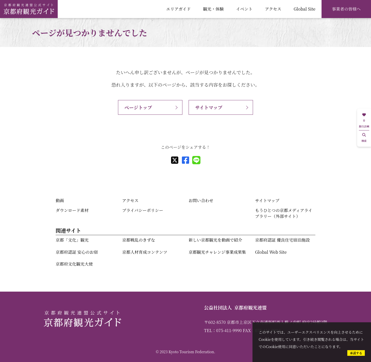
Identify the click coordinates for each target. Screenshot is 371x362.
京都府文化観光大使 (74, 264)
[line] (196, 160)
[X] (175, 160)
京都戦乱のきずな (138, 240)
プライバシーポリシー (142, 210)
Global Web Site (270, 252)
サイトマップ (208, 107)
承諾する (356, 353)
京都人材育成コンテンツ (144, 252)
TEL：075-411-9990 (223, 330)
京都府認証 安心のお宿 (77, 252)
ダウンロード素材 (72, 210)
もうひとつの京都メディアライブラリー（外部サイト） (283, 213)
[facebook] (185, 160)
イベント (244, 9)
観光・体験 (213, 9)
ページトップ (138, 107)
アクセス (273, 9)
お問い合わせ (201, 200)
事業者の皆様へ (346, 9)
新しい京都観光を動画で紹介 (215, 240)
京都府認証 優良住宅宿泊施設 (282, 240)
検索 (364, 138)
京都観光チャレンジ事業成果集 (217, 252)
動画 (60, 200)
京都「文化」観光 (72, 240)
